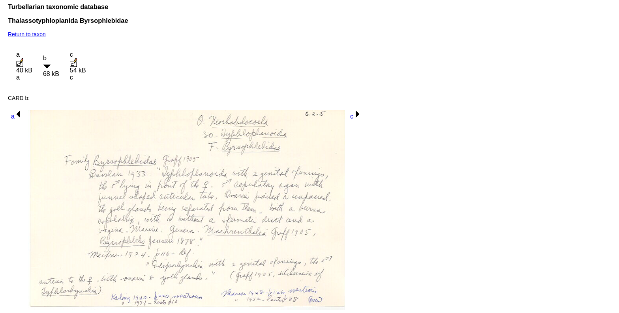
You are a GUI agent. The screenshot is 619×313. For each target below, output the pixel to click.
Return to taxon (27, 34)
